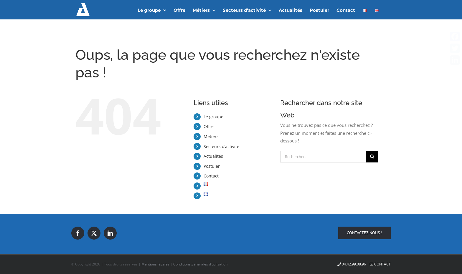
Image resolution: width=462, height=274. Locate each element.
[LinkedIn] (110, 233)
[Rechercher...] (323, 156)
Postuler (212, 166)
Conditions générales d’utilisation (200, 264)
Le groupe (213, 116)
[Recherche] (372, 156)
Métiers (211, 136)
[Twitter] (94, 233)
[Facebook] (77, 233)
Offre (209, 126)
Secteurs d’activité (221, 146)
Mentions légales (155, 264)
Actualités (213, 156)
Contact (211, 176)
